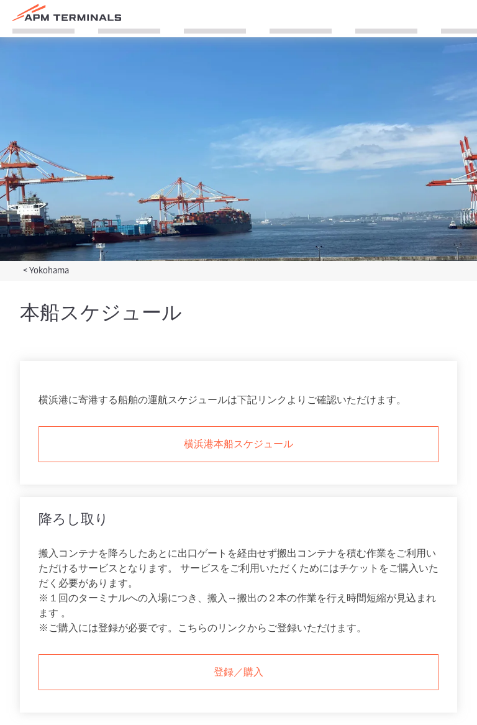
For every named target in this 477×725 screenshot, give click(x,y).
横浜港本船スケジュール (238, 443)
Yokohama (49, 270)
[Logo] (66, 12)
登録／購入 (238, 671)
